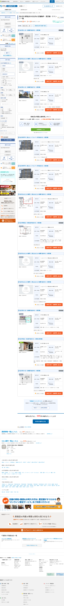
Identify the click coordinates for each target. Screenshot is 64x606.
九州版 (19, 557)
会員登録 (3, 562)
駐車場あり (13, 462)
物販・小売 (53, 472)
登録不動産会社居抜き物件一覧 (30, 561)
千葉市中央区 (10, 484)
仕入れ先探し (25, 585)
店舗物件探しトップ (4, 12)
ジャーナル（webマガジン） (50, 585)
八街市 (10, 486)
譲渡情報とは (27, 562)
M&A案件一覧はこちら (10, 441)
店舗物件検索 (16, 559)
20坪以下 (29, 462)
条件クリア (7, 23)
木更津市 (3, 485)
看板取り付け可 (4, 125)
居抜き (3, 462)
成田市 (21, 485)
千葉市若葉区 (29, 484)
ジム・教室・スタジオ (6, 473)
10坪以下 (24, 462)
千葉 (14, 12)
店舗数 (8, 450)
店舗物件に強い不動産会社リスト (56, 561)
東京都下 (8, 492)
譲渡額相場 (41, 571)
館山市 (56, 484)
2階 (2, 110)
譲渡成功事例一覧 (28, 565)
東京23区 (3, 492)
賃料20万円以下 (42, 462)
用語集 (51, 565)
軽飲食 (3, 69)
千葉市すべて (4, 484)
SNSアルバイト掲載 (5, 602)
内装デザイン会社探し (6, 592)
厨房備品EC (25, 587)
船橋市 (53, 484)
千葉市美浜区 (41, 484)
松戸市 (7, 485)
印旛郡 (17, 486)
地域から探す (16, 563)
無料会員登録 (52, 1)
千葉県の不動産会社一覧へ (32, 545)
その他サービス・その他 (16, 473)
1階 (9, 109)
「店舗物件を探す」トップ (6, 559)
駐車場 (2, 124)
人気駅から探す (17, 566)
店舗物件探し (4, 585)
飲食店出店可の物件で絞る (39, 25)
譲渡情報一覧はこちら (9, 432)
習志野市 (31, 485)
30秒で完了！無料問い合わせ (53, 53)
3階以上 (10, 110)
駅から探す (16, 562)
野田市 (11, 485)
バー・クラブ (4, 71)
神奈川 (12, 492)
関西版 (13, 557)
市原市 (41, 485)
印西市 (20, 486)
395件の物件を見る (41, 421)
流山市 (17, 12)
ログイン (41, 132)
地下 (2, 109)
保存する (4, 30)
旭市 (28, 485)
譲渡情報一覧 (27, 563)
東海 (12, 43)
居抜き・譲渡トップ (28, 559)
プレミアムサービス (7, 181)
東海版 (16, 557)
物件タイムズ (41, 559)
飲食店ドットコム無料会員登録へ (41, 407)
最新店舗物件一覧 (17, 561)
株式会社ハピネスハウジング (29, 538)
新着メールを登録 (11, 30)
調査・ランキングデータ (43, 561)
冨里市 (13, 486)
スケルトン (7, 462)
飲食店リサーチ (48, 587)
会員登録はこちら (41, 129)
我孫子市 (53, 485)
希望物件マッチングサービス (36, 401)
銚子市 (46, 484)
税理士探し (25, 602)
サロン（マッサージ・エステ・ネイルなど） (30, 472)
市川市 (49, 484)
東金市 (25, 485)
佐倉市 (18, 485)
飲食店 (3, 65)
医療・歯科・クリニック (45, 472)
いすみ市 (31, 486)
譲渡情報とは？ (50, 433)
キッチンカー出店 (5, 594)
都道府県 (8, 447)
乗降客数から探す (17, 565)
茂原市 (14, 485)
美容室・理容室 (18, 472)
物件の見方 (16, 567)
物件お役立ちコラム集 (54, 559)
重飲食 (3, 68)
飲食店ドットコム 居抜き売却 (60, 574)
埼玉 (17, 492)
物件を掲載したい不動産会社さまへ (50, 574)
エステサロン (4, 479)
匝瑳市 (24, 486)
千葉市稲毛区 (23, 484)
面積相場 (40, 569)
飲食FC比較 (25, 595)
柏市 (35, 485)
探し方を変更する (7, 55)
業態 (7, 448)
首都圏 (10, 12)
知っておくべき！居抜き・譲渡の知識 (56, 563)
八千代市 (49, 485)
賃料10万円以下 (35, 462)
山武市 (27, 486)
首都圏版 (9, 557)
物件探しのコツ (42, 565)
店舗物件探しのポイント (54, 562)
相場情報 (40, 567)
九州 (14, 43)
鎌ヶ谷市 (58, 485)
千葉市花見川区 (17, 484)
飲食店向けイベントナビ (49, 592)
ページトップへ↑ (32, 553)
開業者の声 (41, 563)
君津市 (3, 486)
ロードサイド (4, 122)
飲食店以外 (4, 74)
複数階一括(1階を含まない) (6, 113)
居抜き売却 (4, 587)
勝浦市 (38, 485)
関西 (10, 43)
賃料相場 (40, 568)
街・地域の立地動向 (42, 562)
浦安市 (6, 486)
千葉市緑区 (35, 484)
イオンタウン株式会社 (6, 538)
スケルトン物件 (4, 99)
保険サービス (25, 604)
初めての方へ (3, 564)
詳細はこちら (9, 453)
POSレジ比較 (25, 597)
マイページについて (5, 565)
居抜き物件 (3, 101)
